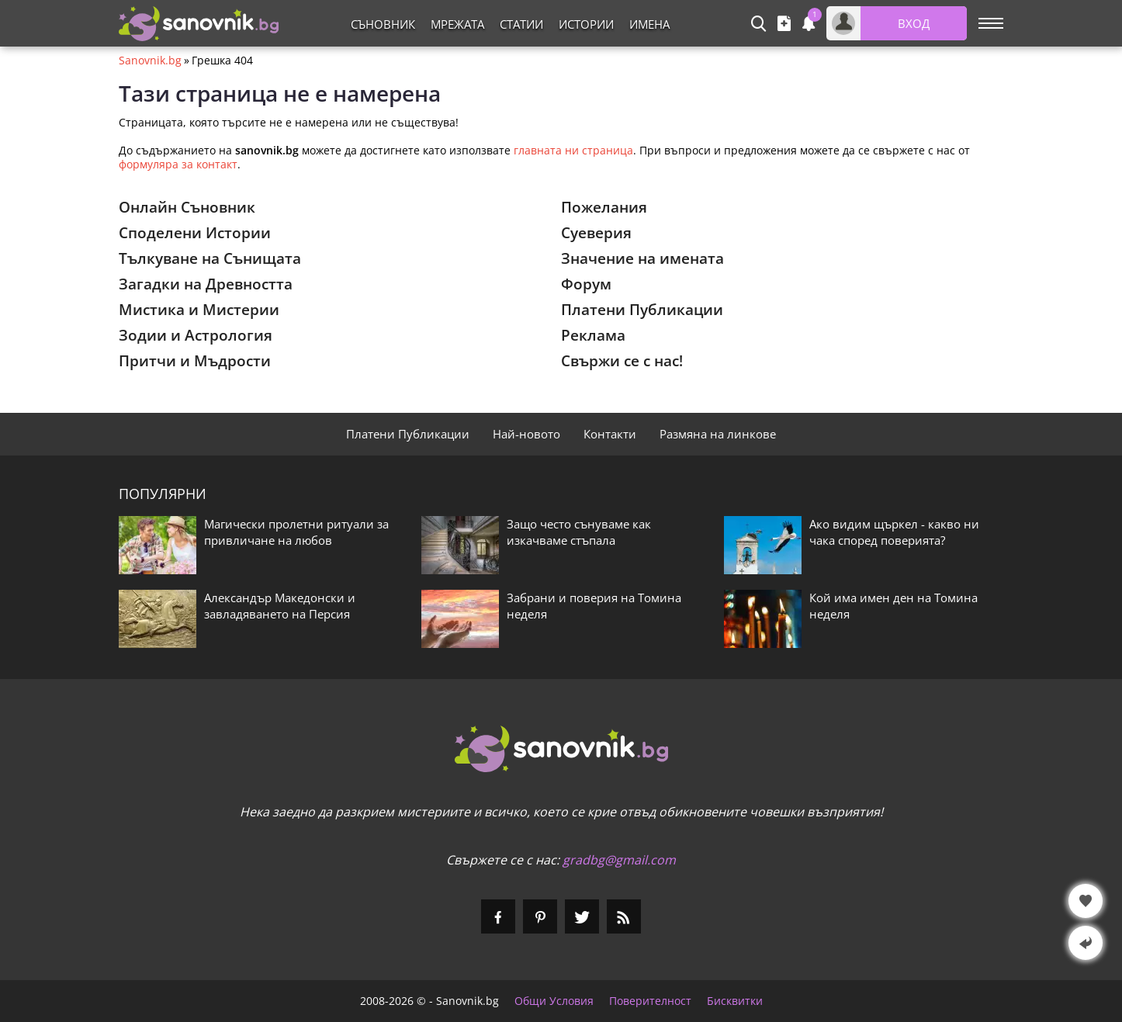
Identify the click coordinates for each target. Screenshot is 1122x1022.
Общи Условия (554, 1001)
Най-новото (526, 434)
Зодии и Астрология (195, 335)
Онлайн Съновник (187, 207)
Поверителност (650, 1001)
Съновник (383, 24)
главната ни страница (573, 150)
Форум (586, 284)
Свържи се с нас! (622, 361)
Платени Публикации (642, 310)
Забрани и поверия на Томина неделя (594, 606)
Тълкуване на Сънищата (210, 258)
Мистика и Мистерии (199, 310)
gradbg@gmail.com (619, 859)
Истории (586, 24)
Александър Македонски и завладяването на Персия (279, 606)
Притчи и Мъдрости (195, 361)
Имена (649, 24)
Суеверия (596, 233)
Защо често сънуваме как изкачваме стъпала (579, 532)
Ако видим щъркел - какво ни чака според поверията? (894, 532)
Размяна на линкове (718, 434)
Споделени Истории (195, 233)
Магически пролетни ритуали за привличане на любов (296, 532)
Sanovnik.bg (150, 60)
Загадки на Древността (206, 284)
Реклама (593, 335)
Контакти (610, 434)
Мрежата (457, 24)
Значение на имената (642, 258)
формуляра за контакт (178, 164)
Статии (521, 24)
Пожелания (604, 207)
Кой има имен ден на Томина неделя (893, 606)
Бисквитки (735, 1001)
